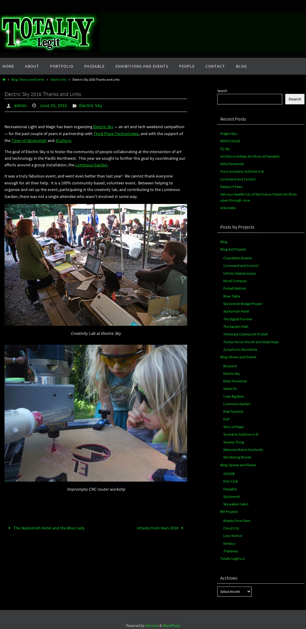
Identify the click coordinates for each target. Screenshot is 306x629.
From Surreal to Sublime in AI (242, 171)
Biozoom (230, 364)
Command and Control (237, 179)
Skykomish (231, 494)
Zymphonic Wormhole (240, 348)
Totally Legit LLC (232, 556)
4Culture (63, 140)
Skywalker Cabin (236, 502)
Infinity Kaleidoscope (239, 272)
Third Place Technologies (116, 133)
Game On (230, 387)
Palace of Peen (231, 186)
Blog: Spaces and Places (238, 463)
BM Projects (229, 510)
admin (20, 105)
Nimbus (229, 541)
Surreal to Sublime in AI (240, 433)
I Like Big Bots (233, 395)
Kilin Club (230, 479)
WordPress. (171, 623)
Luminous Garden (91, 164)
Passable (230, 487)
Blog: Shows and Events (28, 79)
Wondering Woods (237, 455)
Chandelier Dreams (237, 257)
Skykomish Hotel (236, 310)
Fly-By (225, 148)
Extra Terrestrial (232, 164)
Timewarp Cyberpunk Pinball (245, 333)
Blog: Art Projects (233, 248)
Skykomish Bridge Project (242, 303)
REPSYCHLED (230, 141)
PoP (226, 417)
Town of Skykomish (29, 140)
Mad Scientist (233, 410)
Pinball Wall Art (234, 287)
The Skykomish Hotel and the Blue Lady (45, 527)
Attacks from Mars (236, 518)
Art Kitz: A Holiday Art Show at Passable (250, 156)
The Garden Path (236, 325)
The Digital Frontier (237, 318)
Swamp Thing (233, 440)
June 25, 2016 (53, 105)
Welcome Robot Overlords (243, 448)
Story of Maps (233, 425)
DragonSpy (228, 133)
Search (222, 90)
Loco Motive (232, 534)
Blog (223, 241)
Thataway (230, 549)
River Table (231, 295)
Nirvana (151, 623)
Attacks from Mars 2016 (161, 527)
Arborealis (228, 207)
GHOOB (229, 472)
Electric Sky (58, 79)
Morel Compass (235, 280)
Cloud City (231, 526)
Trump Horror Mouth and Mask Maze (251, 341)
